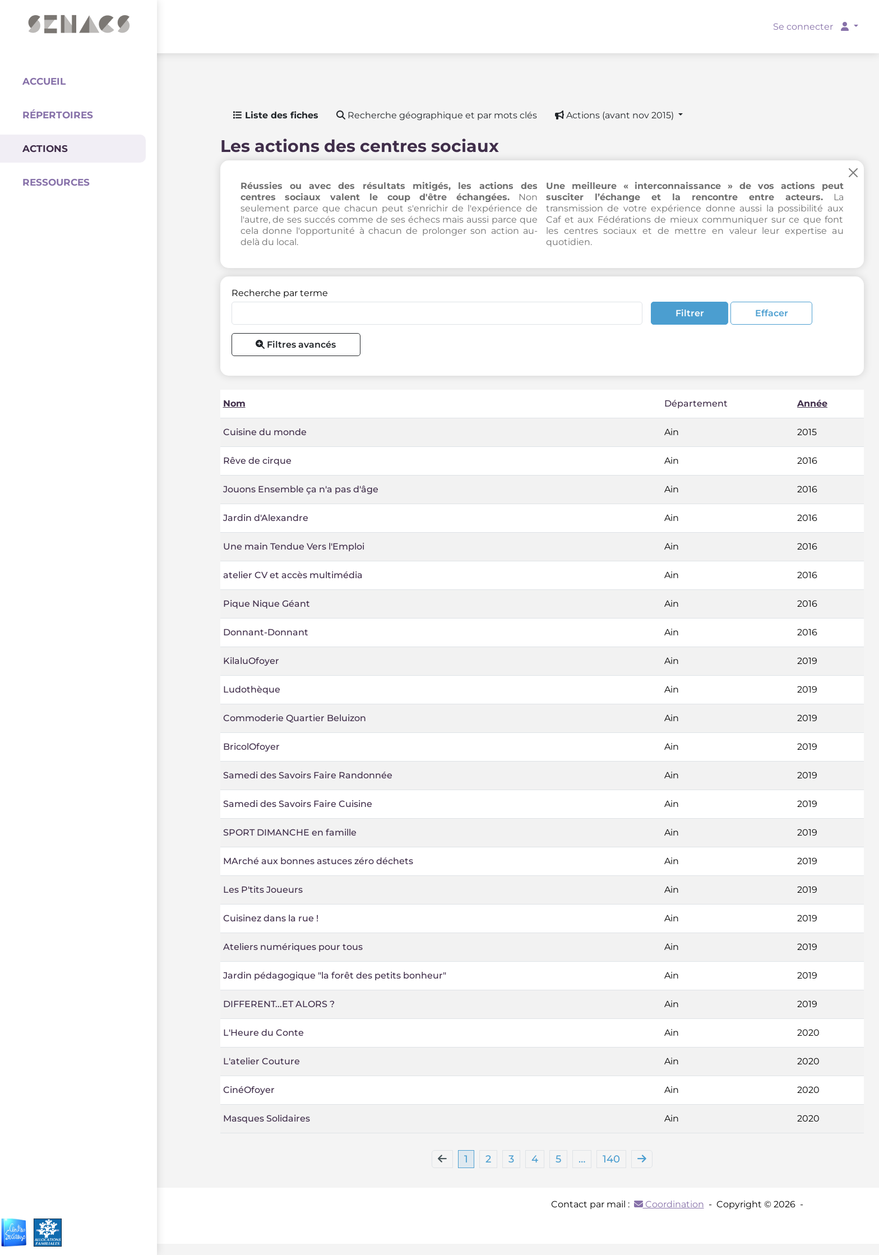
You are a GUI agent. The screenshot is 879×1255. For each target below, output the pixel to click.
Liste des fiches (275, 115)
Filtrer (690, 313)
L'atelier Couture (261, 1061)
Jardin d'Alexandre (265, 518)
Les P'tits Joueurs (263, 889)
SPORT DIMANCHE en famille (290, 832)
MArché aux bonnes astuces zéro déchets (318, 861)
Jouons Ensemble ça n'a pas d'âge (300, 489)
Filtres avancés (296, 344)
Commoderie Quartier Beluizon (294, 718)
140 (611, 1159)
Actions (45, 148)
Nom (234, 403)
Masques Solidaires (266, 1118)
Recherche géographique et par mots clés (436, 115)
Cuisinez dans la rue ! (270, 918)
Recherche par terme (280, 293)
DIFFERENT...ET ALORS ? (279, 1004)
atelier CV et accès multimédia (293, 575)
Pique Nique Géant (266, 603)
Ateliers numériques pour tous (293, 947)
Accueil (44, 81)
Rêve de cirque (257, 460)
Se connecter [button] (812, 26)
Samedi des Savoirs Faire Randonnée (307, 775)
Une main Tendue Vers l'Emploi (293, 546)
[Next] (642, 1159)
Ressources (56, 182)
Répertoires (57, 115)
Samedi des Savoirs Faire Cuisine (297, 804)
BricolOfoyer (251, 746)
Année (812, 403)
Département (696, 403)
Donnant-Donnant (265, 632)
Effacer (771, 313)
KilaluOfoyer (251, 661)
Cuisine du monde (265, 432)
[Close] (853, 172)
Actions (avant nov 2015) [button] (615, 115)
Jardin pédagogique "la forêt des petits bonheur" (334, 975)
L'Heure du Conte (263, 1032)
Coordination (669, 1204)
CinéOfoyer (249, 1090)
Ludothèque (251, 689)
